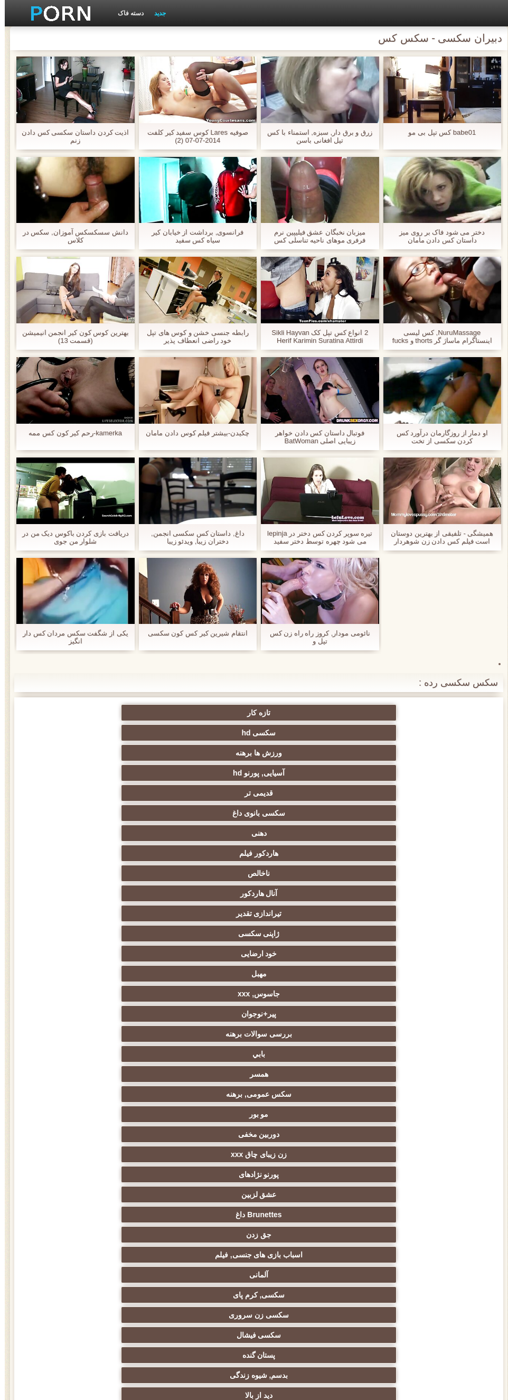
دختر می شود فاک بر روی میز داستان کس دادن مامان (437, 236)
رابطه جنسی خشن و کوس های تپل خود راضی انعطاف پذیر (193, 336)
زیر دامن (305, 973)
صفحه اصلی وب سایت (88, 1385)
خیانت (99, 1094)
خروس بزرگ (202, 933)
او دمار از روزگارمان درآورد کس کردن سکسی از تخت (437, 437)
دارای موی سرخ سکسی (409, 1054)
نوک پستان (98, 1154)
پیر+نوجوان (99, 773)
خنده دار (202, 1154)
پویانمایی (99, 1254)
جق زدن (202, 833)
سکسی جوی (202, 1234)
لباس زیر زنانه (99, 1034)
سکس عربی (98, 994)
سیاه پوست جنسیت (202, 893)
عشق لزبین (409, 833)
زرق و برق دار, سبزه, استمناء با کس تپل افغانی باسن (315, 136)
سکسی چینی (305, 1154)
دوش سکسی (305, 1214)
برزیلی (305, 1254)
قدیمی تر (409, 733)
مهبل (305, 773)
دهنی (202, 733)
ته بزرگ (98, 1014)
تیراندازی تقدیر (202, 753)
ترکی (305, 1194)
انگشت (202, 994)
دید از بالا (202, 873)
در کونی (305, 1174)
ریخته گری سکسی (409, 1174)
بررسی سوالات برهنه (409, 793)
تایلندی (409, 1074)
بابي (305, 793)
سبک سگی (409, 1114)
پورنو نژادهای (99, 813)
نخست (305, 933)
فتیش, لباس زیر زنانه (409, 933)
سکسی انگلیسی (409, 973)
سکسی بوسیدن (202, 1194)
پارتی (99, 1074)
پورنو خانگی (409, 1295)
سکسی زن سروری (202, 853)
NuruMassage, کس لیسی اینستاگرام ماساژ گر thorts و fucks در (437, 336)
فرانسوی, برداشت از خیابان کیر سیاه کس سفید (193, 236)
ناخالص (409, 753)
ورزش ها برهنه (202, 712)
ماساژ (409, 1034)
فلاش (98, 893)
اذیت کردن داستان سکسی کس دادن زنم (70, 136)
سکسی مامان (409, 1234)
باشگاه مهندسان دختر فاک (409, 994)
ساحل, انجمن (99, 1054)
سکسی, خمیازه (99, 1174)
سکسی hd (305, 712)
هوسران (409, 1014)
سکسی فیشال (99, 853)
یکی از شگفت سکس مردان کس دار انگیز (71, 637)
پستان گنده (409, 873)
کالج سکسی (202, 1114)
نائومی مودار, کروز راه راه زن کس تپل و (315, 637)
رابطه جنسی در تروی (98, 873)
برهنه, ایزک (99, 1234)
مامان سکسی (409, 953)
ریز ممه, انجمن (409, 1094)
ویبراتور (202, 1254)
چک (306, 1134)
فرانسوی (203, 953)
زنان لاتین (99, 973)
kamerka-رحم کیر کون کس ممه (70, 433)
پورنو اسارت (99, 1275)
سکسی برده (409, 1134)
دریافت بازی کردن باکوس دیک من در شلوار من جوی (70, 537)
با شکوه (409, 893)
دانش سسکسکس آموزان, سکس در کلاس (71, 236)
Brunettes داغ (305, 833)
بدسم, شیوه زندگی (306, 873)
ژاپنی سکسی (99, 753)
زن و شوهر (409, 1194)
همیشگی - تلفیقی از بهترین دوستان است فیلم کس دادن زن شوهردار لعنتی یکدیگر (437, 537)
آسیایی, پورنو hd (99, 712)
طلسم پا (202, 1074)
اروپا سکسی (305, 1014)
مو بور (409, 813)
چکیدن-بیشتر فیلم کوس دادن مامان (192, 433)
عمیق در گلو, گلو (99, 1134)
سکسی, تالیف (409, 1154)
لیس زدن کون (202, 1295)
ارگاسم (202, 1014)
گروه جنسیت (202, 913)
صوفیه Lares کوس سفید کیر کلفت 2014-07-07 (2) (193, 136)
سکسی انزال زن (306, 994)
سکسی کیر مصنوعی (99, 933)
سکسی (202, 1134)
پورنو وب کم (409, 913)
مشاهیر (305, 913)
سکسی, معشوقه (202, 1174)
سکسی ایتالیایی (202, 1214)
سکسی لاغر (99, 1214)
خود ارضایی (409, 773)
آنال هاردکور (305, 753)
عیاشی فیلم (202, 1094)
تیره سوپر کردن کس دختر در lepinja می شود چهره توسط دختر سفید (315, 537)
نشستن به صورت (409, 1214)
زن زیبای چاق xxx (202, 813)
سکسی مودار (306, 893)
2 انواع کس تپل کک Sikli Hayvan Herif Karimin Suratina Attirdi (315, 336)
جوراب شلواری (202, 1275)
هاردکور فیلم (98, 733)
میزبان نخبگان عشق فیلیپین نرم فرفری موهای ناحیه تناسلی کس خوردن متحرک (315, 236)
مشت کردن (99, 1114)
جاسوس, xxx (202, 773)
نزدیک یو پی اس (306, 953)
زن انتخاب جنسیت (306, 1114)
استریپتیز (305, 1094)
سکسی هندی (202, 973)
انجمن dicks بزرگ (305, 1275)
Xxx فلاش (202, 1034)
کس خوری (409, 1275)
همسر (202, 793)
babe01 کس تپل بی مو (437, 132)
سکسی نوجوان (305, 1034)
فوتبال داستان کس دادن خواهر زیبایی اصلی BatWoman (315, 437)
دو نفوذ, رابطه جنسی (98, 1194)
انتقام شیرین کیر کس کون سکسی (193, 633)
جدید (155, 13)
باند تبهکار (306, 1054)
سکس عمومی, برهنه (98, 793)
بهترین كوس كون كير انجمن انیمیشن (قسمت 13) (70, 336)
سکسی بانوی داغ (305, 733)
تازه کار (409, 712)
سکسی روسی (305, 1074)
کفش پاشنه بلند (98, 1295)
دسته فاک (126, 13)
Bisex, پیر (409, 1254)
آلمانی (409, 853)
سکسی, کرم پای (306, 853)
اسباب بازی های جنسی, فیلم (99, 833)
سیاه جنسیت (202, 1054)
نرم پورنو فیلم (99, 953)
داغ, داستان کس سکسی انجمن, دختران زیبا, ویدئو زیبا (193, 537)
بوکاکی (305, 1295)
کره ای (305, 1234)
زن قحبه (99, 913)
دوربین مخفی (305, 813)
